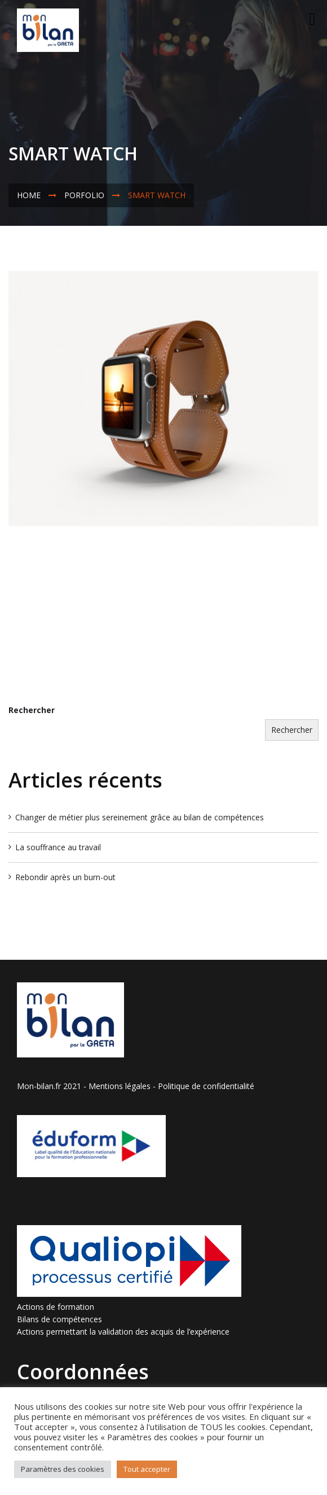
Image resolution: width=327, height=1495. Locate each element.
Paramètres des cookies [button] (62, 1469)
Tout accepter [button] (146, 1469)
